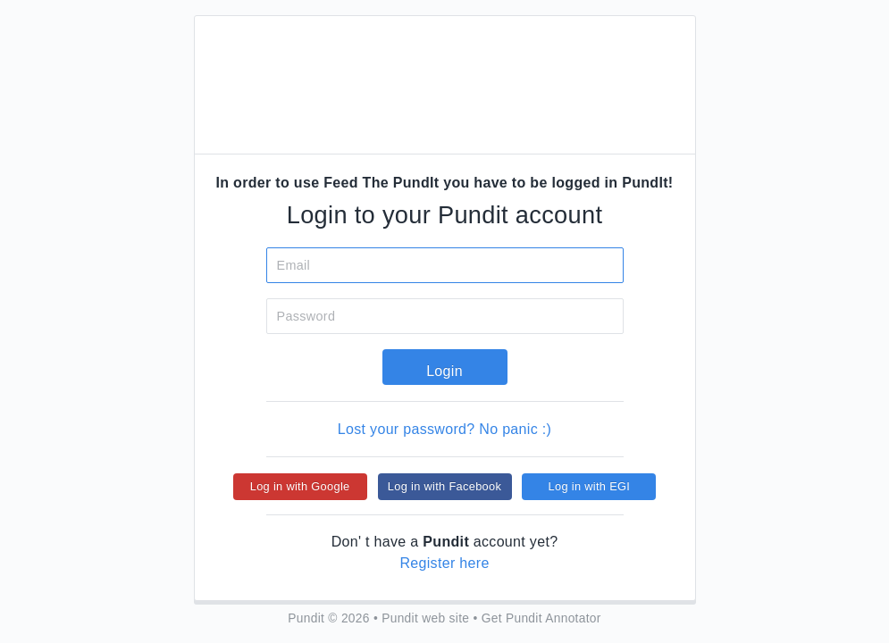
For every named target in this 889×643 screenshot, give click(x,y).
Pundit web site (425, 618)
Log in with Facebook (444, 486)
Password (306, 316)
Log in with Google (300, 486)
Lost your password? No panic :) (444, 429)
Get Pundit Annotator (541, 618)
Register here (444, 563)
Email (294, 265)
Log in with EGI (590, 486)
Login (444, 371)
